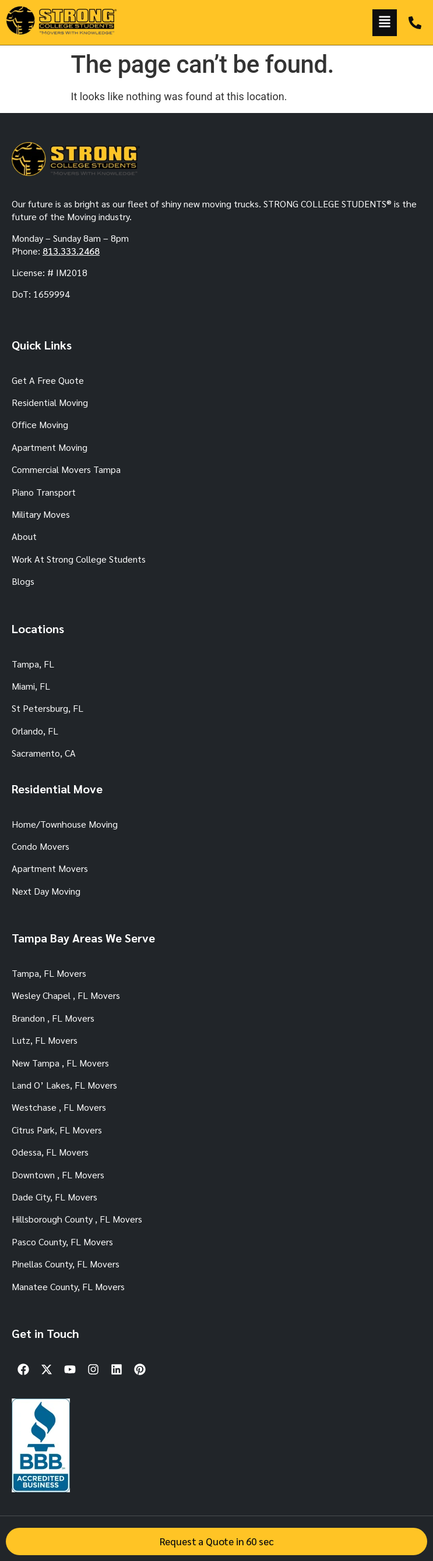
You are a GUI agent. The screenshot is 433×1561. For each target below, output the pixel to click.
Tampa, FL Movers (49, 973)
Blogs (23, 581)
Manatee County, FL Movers (68, 1286)
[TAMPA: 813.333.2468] (415, 22)
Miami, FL (31, 686)
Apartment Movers (50, 868)
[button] (384, 22)
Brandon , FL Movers (53, 1018)
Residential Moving (50, 402)
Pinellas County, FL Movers (65, 1264)
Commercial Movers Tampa (66, 469)
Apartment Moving (49, 447)
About (24, 536)
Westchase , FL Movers (59, 1107)
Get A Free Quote (48, 380)
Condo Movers (40, 846)
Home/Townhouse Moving (65, 824)
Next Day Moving (46, 891)
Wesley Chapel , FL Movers (66, 995)
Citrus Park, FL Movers (57, 1130)
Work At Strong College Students (79, 559)
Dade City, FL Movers (54, 1197)
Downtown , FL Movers (58, 1174)
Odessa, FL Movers (50, 1152)
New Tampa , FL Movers (60, 1063)
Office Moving (40, 424)
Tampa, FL (33, 664)
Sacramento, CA (44, 753)
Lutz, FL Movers (45, 1040)
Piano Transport (44, 492)
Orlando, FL (35, 731)
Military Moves (41, 514)
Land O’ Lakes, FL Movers (64, 1085)
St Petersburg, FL (47, 708)
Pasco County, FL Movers (62, 1241)
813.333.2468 (71, 251)
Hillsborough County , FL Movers (77, 1219)
